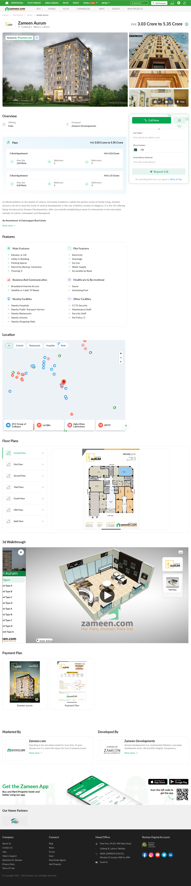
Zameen (5, 15)
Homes (50, 8)
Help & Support (9, 855)
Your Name (138, 133)
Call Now (151, 120)
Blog (65, 2)
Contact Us (7, 847)
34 (157, 101)
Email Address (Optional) (142, 157)
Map (180, 101)
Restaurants (35, 345)
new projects (133, 9)
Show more (9, 225)
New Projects (18, 15)
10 (168, 101)
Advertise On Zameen (12, 859)
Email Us (104, 862)
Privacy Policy (8, 863)
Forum (52, 851)
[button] (64, 143)
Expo (51, 855)
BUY (38, 8)
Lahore (29, 15)
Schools (19, 345)
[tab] (24, 453)
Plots (64, 8)
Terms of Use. (176, 179)
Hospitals (50, 345)
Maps (76, 2)
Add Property (159, 3)
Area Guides (52, 2)
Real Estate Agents (57, 859)
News (51, 847)
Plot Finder (34, 2)
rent (99, 9)
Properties (17, 2)
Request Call (159, 171)
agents (114, 9)
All (9, 345)
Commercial (81, 8)
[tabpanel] (118, 489)
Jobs (4, 851)
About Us (6, 843)
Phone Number (140, 145)
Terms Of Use (8, 867)
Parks (63, 345)
